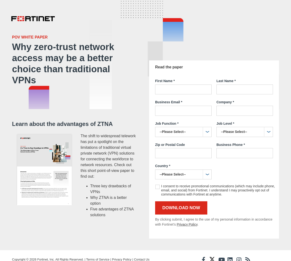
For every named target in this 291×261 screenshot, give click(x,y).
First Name (165, 69)
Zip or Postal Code (170, 133)
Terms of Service (97, 252)
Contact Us (141, 252)
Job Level (225, 112)
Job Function (166, 112)
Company (225, 90)
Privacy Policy (187, 213)
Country (162, 154)
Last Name (226, 69)
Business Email (168, 90)
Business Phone (230, 133)
